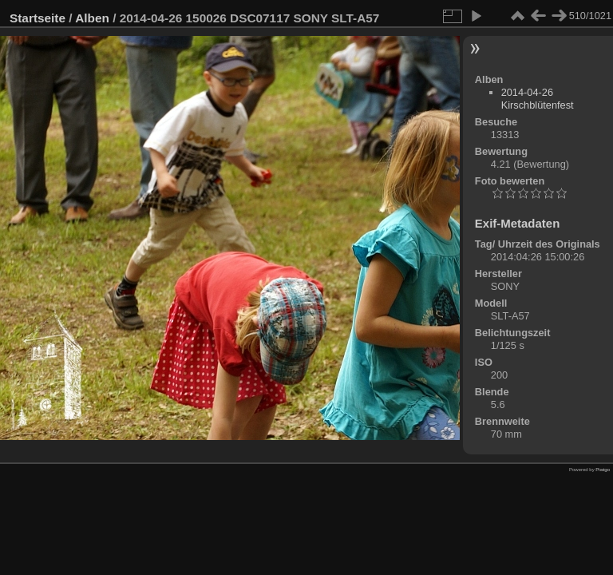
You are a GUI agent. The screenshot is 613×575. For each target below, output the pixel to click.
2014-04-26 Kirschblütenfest (537, 98)
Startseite (37, 18)
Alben (92, 18)
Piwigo (602, 469)
